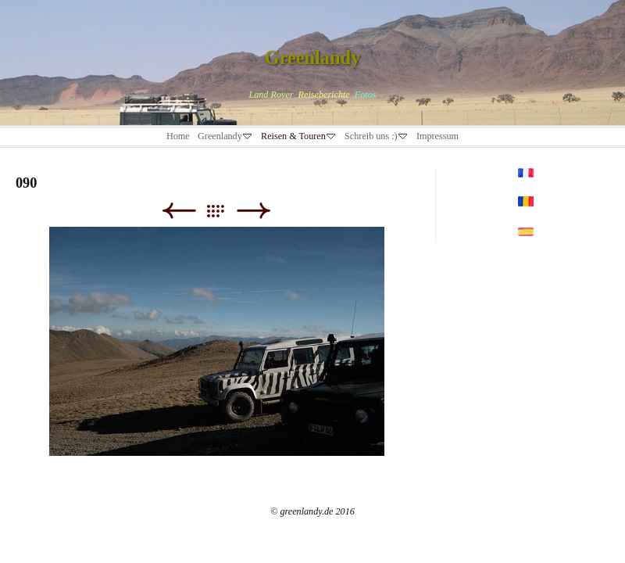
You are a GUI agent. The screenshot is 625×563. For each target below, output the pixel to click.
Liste (223, 211)
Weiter (253, 211)
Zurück (178, 211)
